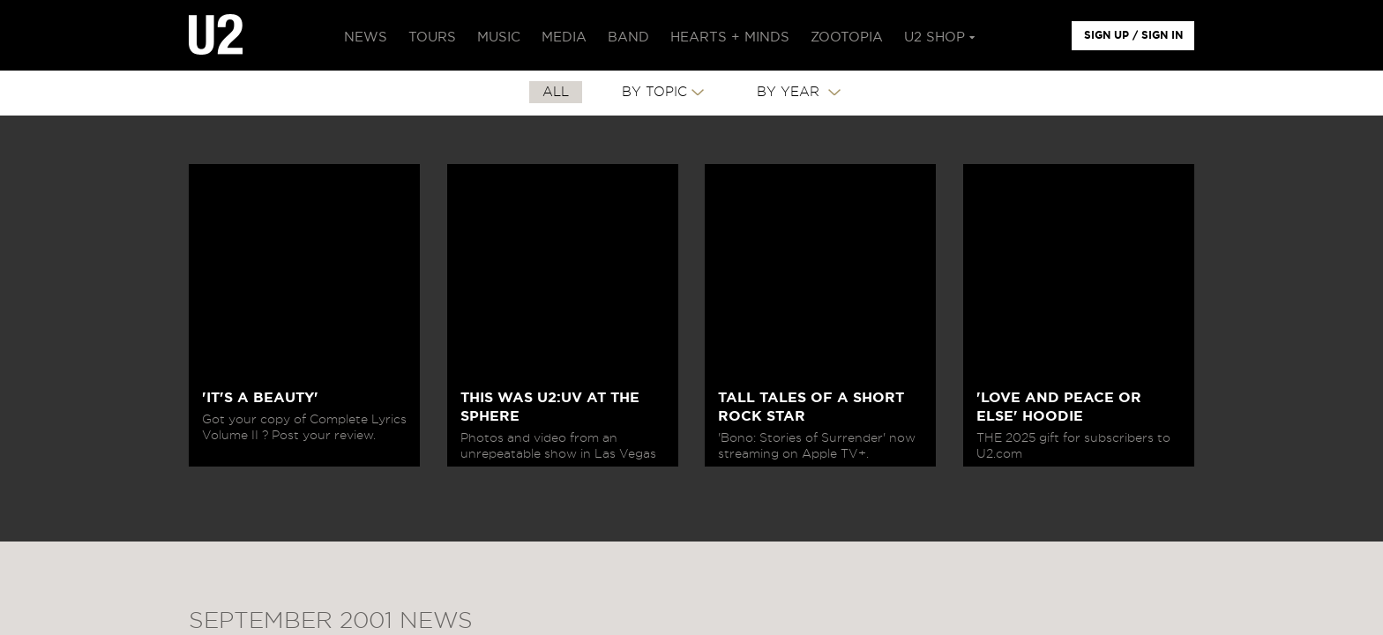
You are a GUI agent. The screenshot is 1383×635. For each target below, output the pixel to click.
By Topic (654, 92)
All (555, 92)
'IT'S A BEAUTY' (260, 398)
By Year (790, 92)
